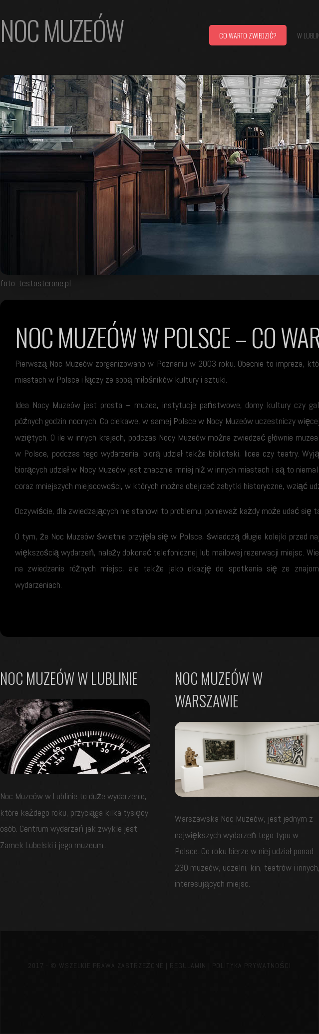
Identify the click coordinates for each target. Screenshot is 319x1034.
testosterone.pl (44, 283)
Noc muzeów (62, 30)
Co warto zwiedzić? (248, 35)
